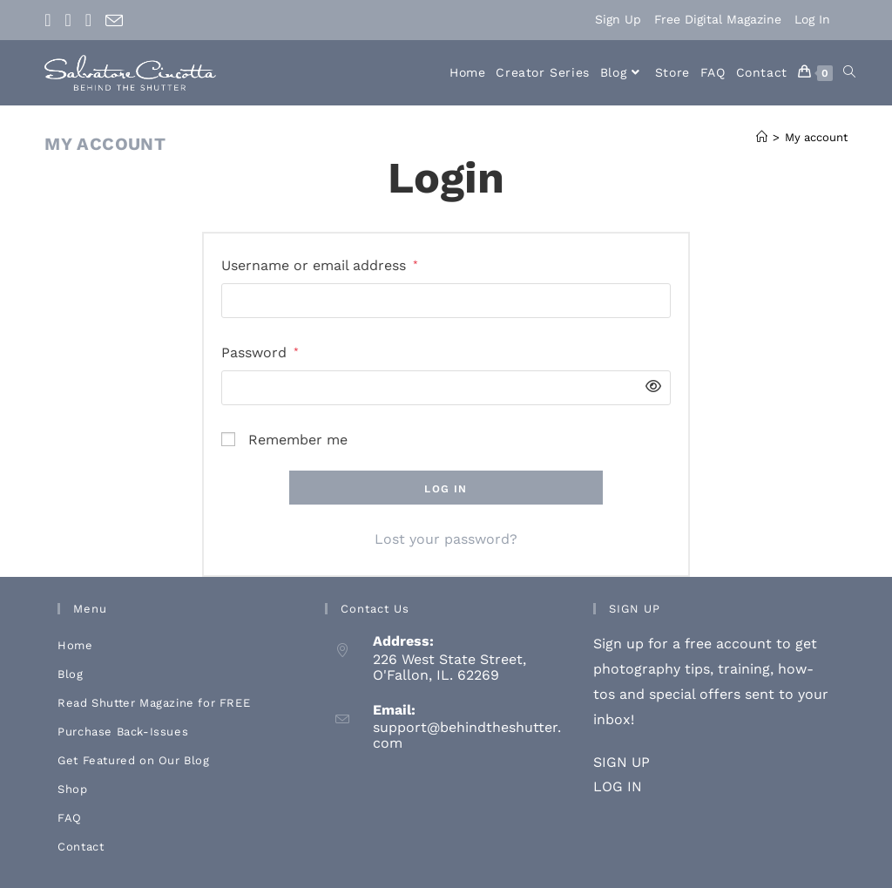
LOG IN (617, 786)
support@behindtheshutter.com (467, 735)
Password (260, 351)
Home (74, 645)
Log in (445, 489)
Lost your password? (446, 539)
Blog (70, 674)
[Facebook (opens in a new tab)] (50, 20)
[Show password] (649, 387)
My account (816, 137)
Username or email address (319, 264)
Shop (72, 789)
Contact (80, 846)
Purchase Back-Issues (122, 731)
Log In (812, 19)
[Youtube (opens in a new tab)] (88, 20)
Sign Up (618, 19)
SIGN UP (621, 762)
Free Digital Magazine (717, 19)
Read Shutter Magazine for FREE (153, 702)
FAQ (69, 817)
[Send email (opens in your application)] (114, 21)
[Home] (761, 137)
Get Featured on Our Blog (133, 760)
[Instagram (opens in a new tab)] (68, 20)
